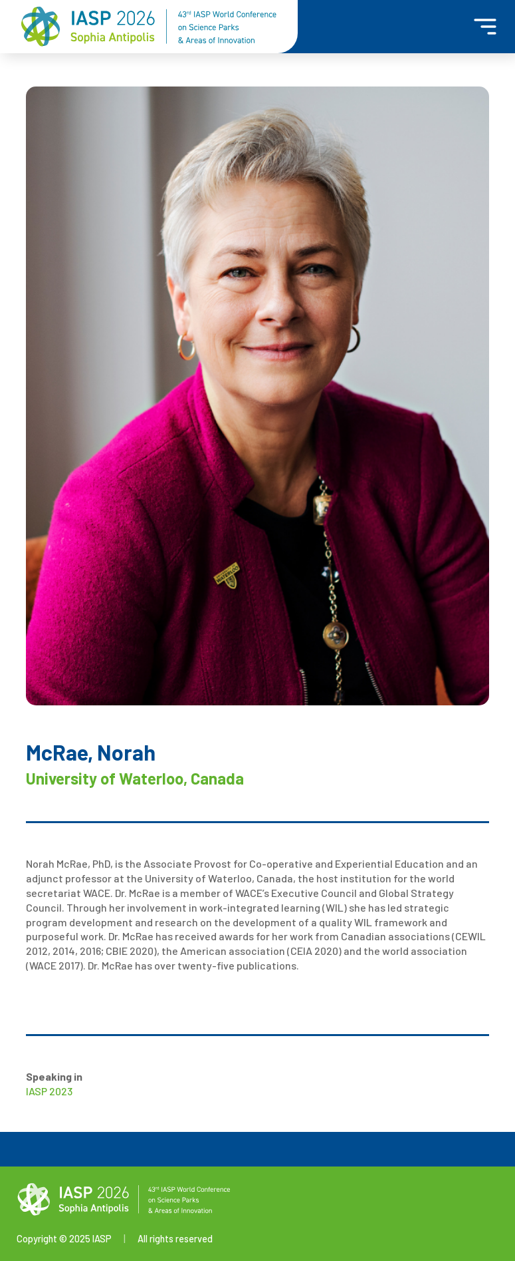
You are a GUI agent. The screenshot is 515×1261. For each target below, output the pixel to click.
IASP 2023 (49, 1091)
